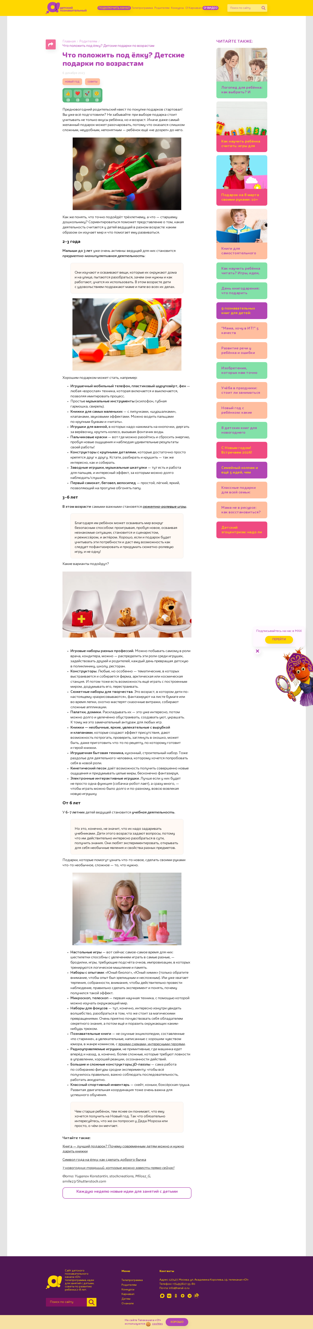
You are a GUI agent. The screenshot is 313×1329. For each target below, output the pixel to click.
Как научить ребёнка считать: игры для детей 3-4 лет (240, 144)
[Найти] (263, 8)
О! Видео (210, 8)
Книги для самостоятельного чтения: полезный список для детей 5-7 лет (241, 251)
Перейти (279, 639)
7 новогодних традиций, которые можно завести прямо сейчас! (118, 1168)
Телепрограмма (142, 8)
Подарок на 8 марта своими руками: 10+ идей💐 (240, 198)
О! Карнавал (193, 8)
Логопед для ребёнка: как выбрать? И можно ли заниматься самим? (241, 90)
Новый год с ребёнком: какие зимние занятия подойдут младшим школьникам (240, 411)
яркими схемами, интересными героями (151, 1044)
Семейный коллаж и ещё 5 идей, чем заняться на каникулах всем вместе (239, 470)
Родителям (162, 8)
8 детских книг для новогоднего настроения (239, 430)
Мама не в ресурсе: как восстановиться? (241, 510)
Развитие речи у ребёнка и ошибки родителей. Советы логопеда (239, 351)
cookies (157, 1324)
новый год (72, 82)
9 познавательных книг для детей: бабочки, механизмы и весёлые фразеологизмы (241, 311)
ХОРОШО (176, 1322)
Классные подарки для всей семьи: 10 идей (238, 490)
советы (92, 82)
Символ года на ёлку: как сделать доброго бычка (104, 1159)
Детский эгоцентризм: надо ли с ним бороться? (241, 530)
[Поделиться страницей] (51, 44)
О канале (128, 1303)
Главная (69, 41)
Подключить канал (114, 8)
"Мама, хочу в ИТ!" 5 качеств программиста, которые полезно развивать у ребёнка (240, 331)
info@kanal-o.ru (179, 1288)
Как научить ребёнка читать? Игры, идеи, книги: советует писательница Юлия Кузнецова (240, 271)
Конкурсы (177, 8)
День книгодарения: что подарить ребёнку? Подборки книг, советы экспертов (240, 291)
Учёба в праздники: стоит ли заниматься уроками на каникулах (240, 391)
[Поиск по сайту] (243, 8)
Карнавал (128, 1294)
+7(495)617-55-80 (183, 1284)
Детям (126, 1299)
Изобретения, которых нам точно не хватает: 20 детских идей (239, 371)
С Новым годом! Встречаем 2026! (236, 450)
